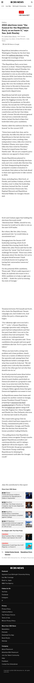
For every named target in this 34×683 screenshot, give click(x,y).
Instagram (5, 597)
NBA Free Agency (7, 583)
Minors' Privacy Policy (8, 620)
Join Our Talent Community (10, 655)
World (30, 6)
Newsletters (5, 629)
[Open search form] (32, 2)
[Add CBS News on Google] (11, 44)
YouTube (4, 591)
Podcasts (4, 632)
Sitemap (4, 641)
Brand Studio (6, 638)
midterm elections (16, 55)
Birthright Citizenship (19, 6)
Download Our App (8, 635)
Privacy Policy (6, 609)
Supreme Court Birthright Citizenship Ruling (16, 574)
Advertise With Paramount (10, 652)
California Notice (7, 612)
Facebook (5, 594)
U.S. (2, 6)
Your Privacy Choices (8, 615)
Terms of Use (6, 618)
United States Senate (12, 552)
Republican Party (26, 552)
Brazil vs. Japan (7, 580)
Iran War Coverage (7, 577)
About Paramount (7, 649)
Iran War (8, 6)
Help (3, 658)
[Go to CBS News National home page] (17, 2)
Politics (4, 22)
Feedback (5, 661)
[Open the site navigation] (6, 2)
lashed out (11, 408)
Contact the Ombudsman (10, 664)
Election (7, 554)
